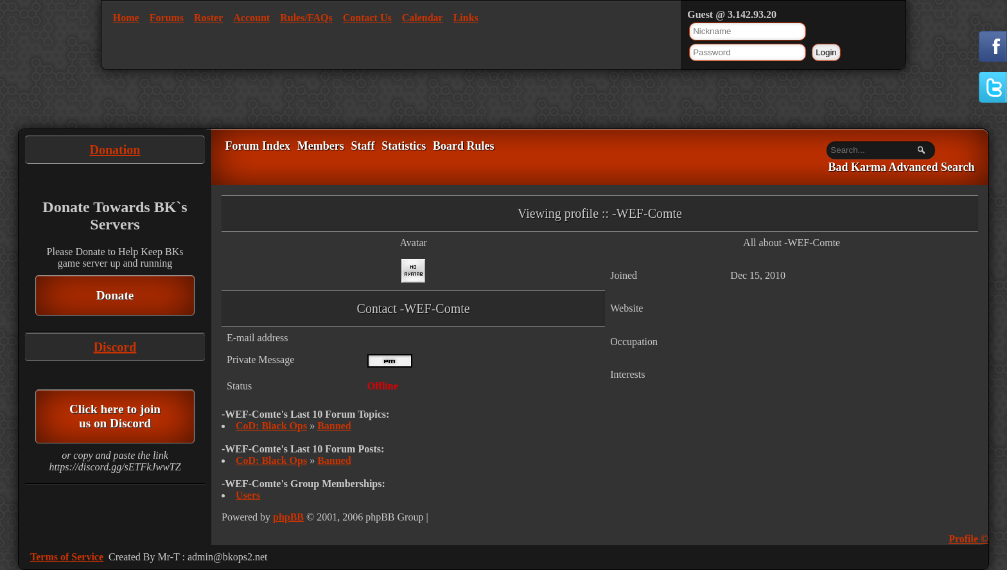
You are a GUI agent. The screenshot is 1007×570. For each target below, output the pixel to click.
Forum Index (257, 145)
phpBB (288, 517)
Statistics (403, 145)
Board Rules (464, 145)
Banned (334, 425)
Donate (115, 295)
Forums (167, 17)
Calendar (422, 17)
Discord (115, 347)
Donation (115, 150)
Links (465, 17)
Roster (208, 17)
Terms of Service (66, 556)
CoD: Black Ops (271, 425)
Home (126, 17)
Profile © (968, 538)
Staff (362, 145)
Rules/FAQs (306, 17)
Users (248, 495)
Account (251, 17)
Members (320, 145)
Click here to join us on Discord (115, 416)
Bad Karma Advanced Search (901, 167)
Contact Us (367, 17)
